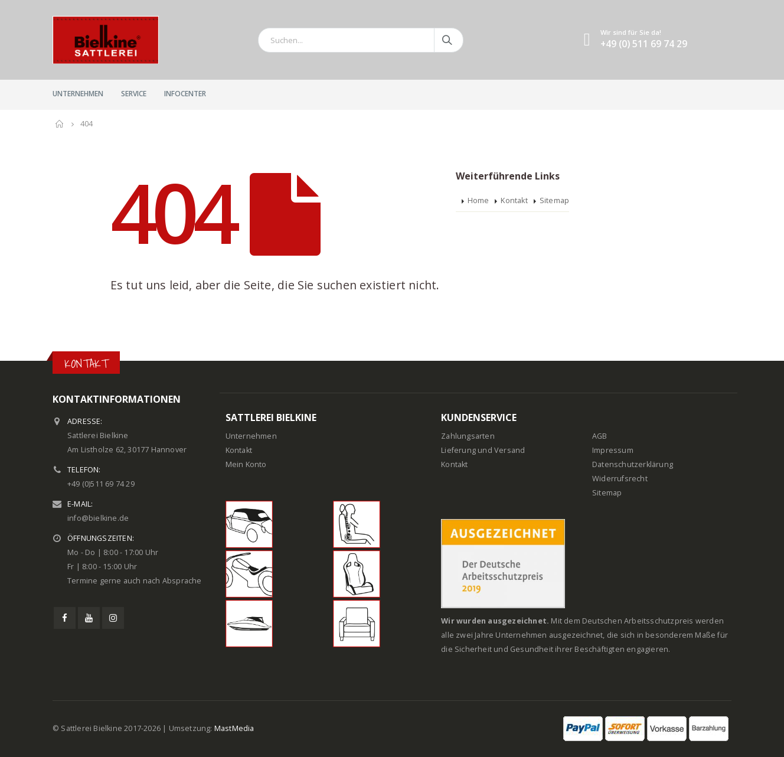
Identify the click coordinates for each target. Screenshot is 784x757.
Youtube (89, 618)
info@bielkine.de (98, 518)
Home (478, 200)
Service (133, 94)
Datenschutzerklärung (632, 464)
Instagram (113, 618)
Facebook (65, 618)
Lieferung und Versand (483, 450)
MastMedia (234, 728)
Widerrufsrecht (620, 479)
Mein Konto (246, 464)
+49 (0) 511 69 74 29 (643, 44)
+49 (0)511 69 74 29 (101, 484)
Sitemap (554, 200)
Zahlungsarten (468, 436)
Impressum (612, 450)
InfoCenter (185, 94)
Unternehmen (78, 94)
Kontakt (514, 200)
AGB (599, 436)
